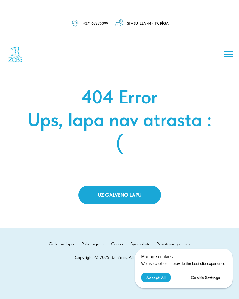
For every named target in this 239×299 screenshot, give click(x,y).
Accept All (156, 277)
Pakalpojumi (93, 243)
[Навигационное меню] (228, 54)
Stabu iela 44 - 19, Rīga (148, 23)
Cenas (117, 243)
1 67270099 (98, 23)
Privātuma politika (173, 243)
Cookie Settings (205, 277)
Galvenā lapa (61, 243)
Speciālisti (139, 243)
